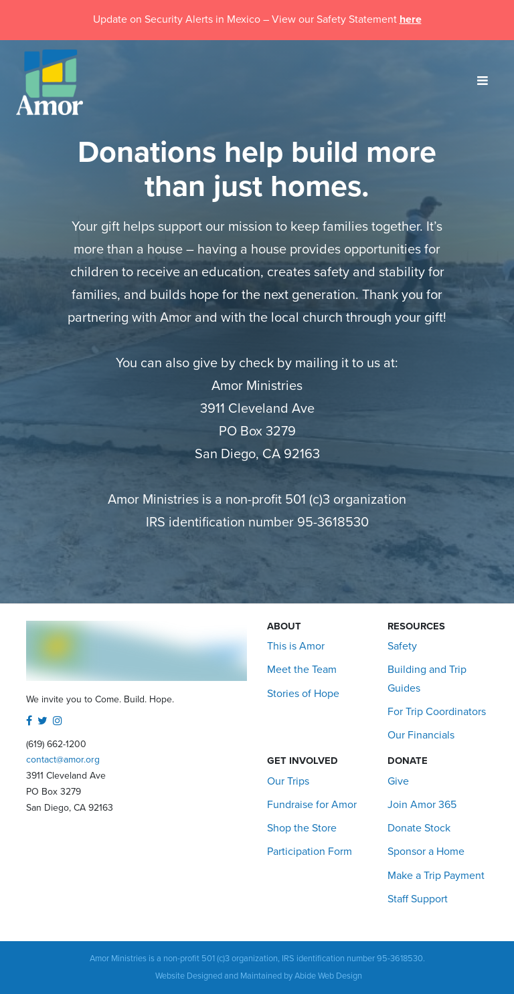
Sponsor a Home (426, 851)
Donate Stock (419, 828)
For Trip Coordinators (437, 711)
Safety (402, 646)
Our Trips (288, 781)
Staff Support (418, 899)
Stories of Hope (303, 693)
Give (398, 781)
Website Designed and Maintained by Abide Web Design (258, 976)
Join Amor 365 (422, 804)
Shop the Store (302, 828)
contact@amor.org (63, 759)
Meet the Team (302, 669)
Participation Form (309, 851)
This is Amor (296, 646)
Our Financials (421, 735)
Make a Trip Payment (436, 875)
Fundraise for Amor (312, 804)
